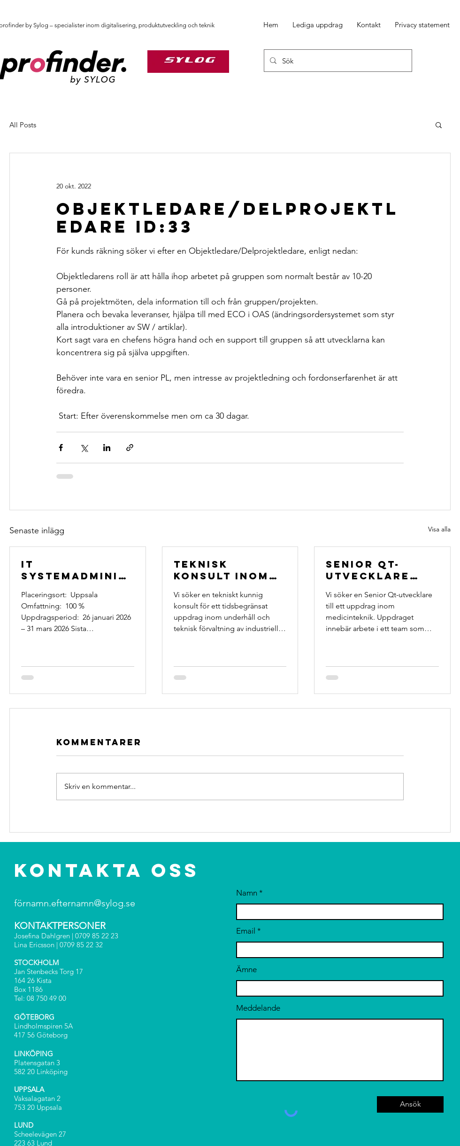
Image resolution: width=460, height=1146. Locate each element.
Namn (246, 893)
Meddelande (258, 1008)
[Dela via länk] (129, 447)
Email (245, 931)
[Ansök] (410, 1104)
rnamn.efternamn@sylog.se (79, 903)
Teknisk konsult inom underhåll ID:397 (221, 570)
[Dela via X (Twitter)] (83, 447)
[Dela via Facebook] (60, 447)
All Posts (22, 124)
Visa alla (439, 529)
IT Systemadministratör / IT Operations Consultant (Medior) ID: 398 (77, 570)
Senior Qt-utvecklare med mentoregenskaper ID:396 (378, 570)
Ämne (246, 970)
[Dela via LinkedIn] (106, 447)
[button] (438, 124)
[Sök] (337, 60)
